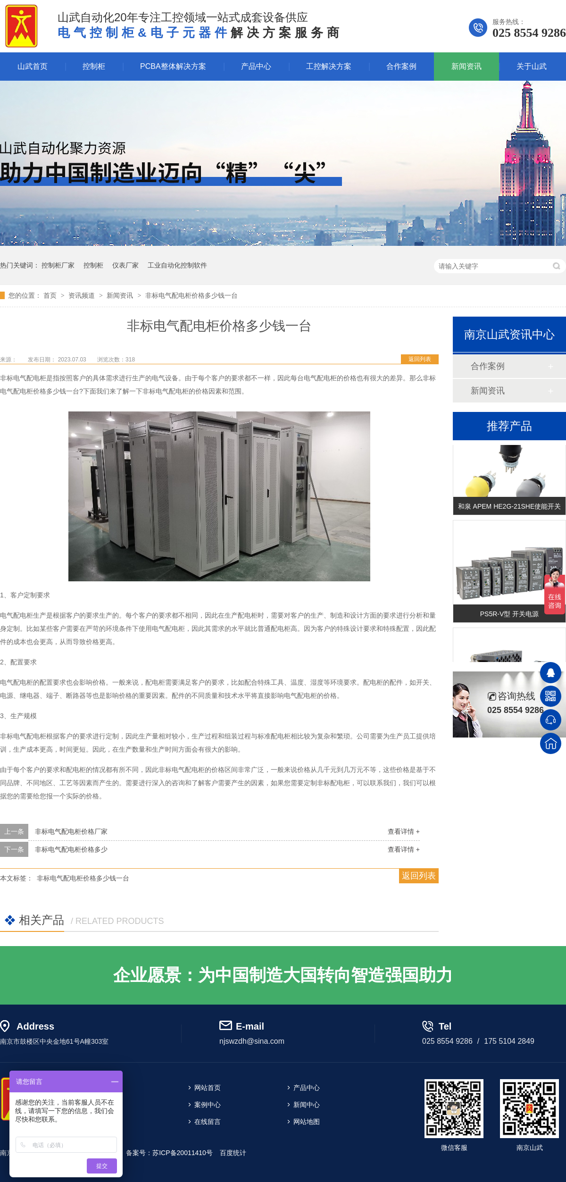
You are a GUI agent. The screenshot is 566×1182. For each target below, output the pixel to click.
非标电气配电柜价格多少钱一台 (191, 295)
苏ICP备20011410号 (182, 1153)
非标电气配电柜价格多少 (71, 849)
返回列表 (419, 359)
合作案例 (401, 66)
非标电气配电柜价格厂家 (71, 831)
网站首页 (207, 1087)
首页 (50, 295)
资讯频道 (82, 295)
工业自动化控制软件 (177, 265)
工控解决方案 (328, 66)
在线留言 (207, 1121)
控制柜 (94, 66)
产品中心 (256, 66)
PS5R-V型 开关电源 (509, 615)
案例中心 (207, 1104)
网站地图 (306, 1121)
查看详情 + (404, 831)
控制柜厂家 (58, 265)
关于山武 (531, 66)
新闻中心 (306, 1104)
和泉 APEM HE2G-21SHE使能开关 (509, 507)
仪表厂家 (125, 265)
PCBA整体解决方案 (173, 66)
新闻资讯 (466, 66)
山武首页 (32, 66)
